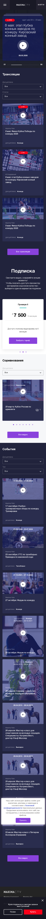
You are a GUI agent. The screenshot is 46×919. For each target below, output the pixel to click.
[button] (20, 351)
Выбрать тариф (23, 340)
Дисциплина (7, 82)
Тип (4, 467)
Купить (33, 912)
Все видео (23, 435)
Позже (13, 912)
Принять (23, 820)
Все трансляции (23, 252)
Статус (5, 92)
